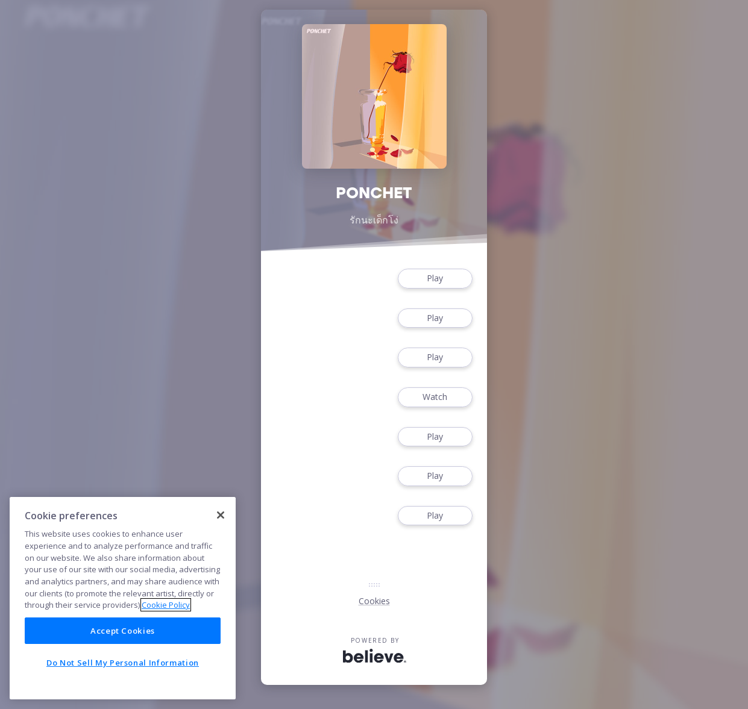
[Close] (220, 515)
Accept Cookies (122, 630)
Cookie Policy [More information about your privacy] (166, 604)
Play (435, 278)
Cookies (374, 601)
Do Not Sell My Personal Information (122, 662)
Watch (435, 397)
